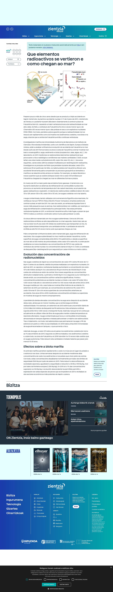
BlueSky (57, 520)
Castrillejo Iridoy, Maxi (12, 43)
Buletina (103, 36)
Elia (78, 45)
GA (19, 53)
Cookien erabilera (98, 509)
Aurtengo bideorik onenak (82, 403)
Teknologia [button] (56, 36)
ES (16, 50)
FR (19, 50)
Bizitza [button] (26, 36)
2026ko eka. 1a (38, 474)
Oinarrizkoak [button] (85, 36)
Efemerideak (59, 504)
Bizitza (10, 495)
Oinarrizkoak (15, 513)
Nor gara (95, 498)
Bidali (97, 374)
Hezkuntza (58, 498)
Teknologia (13, 504)
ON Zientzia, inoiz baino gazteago (29, 438)
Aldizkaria (100, 29)
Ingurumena (14, 499)
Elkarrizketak (40, 501)
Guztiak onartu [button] (49, 584)
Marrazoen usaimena (80, 411)
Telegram (57, 526)
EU (13, 50)
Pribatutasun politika (96, 505)
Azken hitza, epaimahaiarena (78, 420)
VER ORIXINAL (48, 47)
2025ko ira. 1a (94, 474)
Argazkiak (38, 507)
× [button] (111, 567)
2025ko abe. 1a (76, 474)
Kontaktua (95, 512)
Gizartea (12, 508)
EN (13, 53)
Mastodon (58, 523)
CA (16, 53)
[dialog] (56, 579)
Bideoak (38, 510)
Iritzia (37, 504)
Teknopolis (13, 397)
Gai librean (58, 507)
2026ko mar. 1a (57, 474)
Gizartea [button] (70, 36)
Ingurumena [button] (40, 36)
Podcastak (39, 513)
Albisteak (38, 498)
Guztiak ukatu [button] (64, 584)
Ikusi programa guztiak (99, 430)
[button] (7, 29)
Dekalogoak (58, 501)
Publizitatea (96, 501)
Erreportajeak (40, 516)
